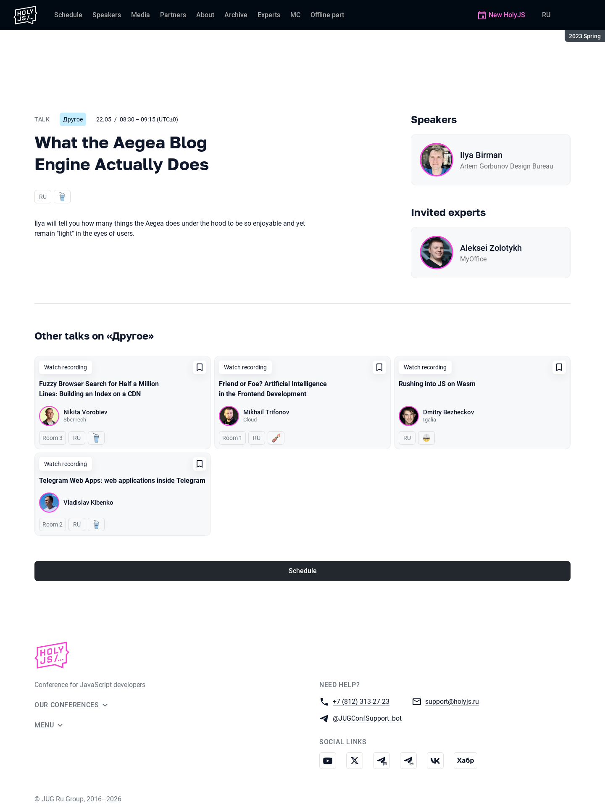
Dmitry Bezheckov (448, 412)
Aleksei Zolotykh (491, 248)
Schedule (303, 571)
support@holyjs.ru (452, 701)
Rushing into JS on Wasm (437, 384)
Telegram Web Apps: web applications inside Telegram (122, 480)
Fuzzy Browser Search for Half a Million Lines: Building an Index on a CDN (99, 389)
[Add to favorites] (199, 367)
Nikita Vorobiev (85, 412)
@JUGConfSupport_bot (367, 718)
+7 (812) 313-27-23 (361, 701)
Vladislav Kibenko (88, 502)
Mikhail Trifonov (266, 412)
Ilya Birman (481, 155)
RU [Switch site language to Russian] (546, 15)
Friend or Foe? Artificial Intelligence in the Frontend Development (273, 389)
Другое (73, 119)
